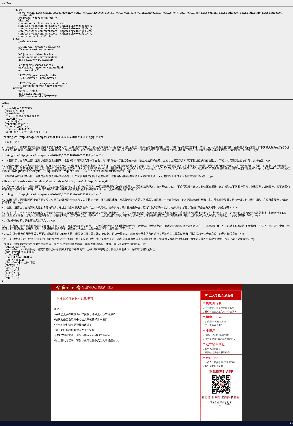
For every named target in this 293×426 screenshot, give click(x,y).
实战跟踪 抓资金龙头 (215, 321)
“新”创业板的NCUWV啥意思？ (220, 339)
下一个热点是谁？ (214, 325)
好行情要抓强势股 (214, 366)
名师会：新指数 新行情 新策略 (220, 362)
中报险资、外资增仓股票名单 (219, 308)
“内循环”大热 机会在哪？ (217, 335)
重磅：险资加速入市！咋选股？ (220, 311)
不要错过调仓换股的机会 (217, 352)
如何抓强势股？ (213, 348)
